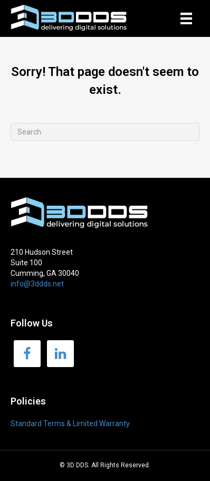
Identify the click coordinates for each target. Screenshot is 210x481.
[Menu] (186, 18)
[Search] (105, 132)
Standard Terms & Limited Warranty (70, 423)
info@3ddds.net (37, 284)
